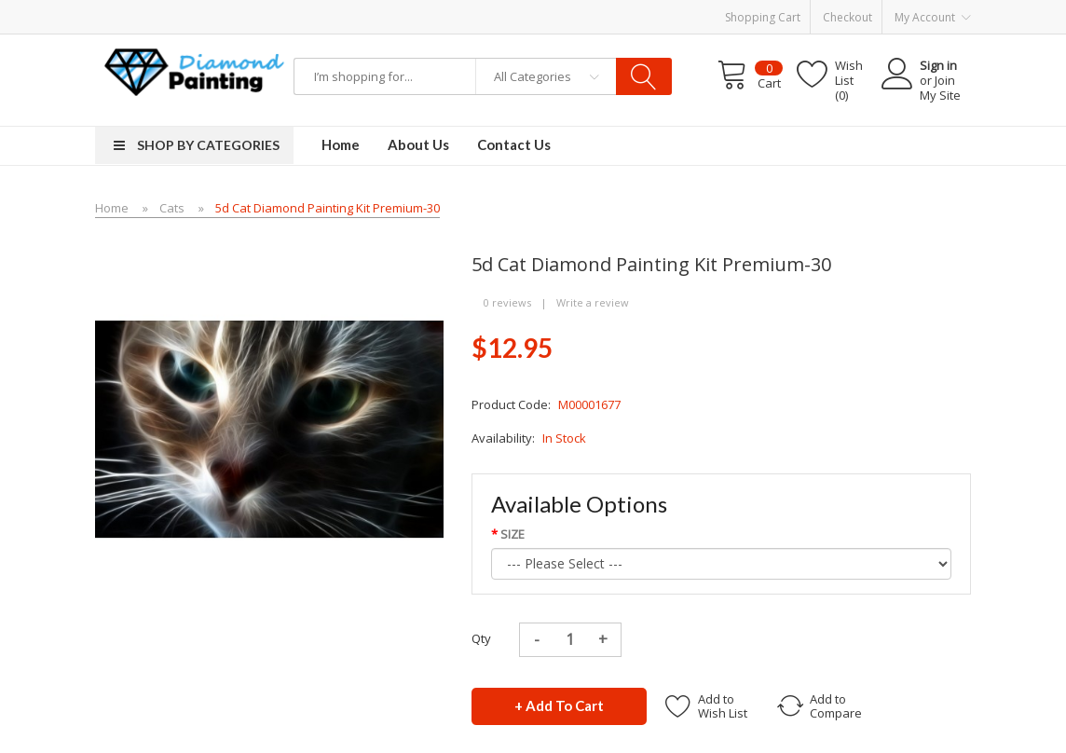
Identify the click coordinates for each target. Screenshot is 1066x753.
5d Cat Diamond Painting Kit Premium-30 (327, 207)
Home (112, 207)
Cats (171, 207)
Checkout (847, 17)
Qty (481, 638)
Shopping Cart (762, 17)
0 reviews (507, 302)
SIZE (512, 534)
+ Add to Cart (559, 705)
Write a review (592, 302)
